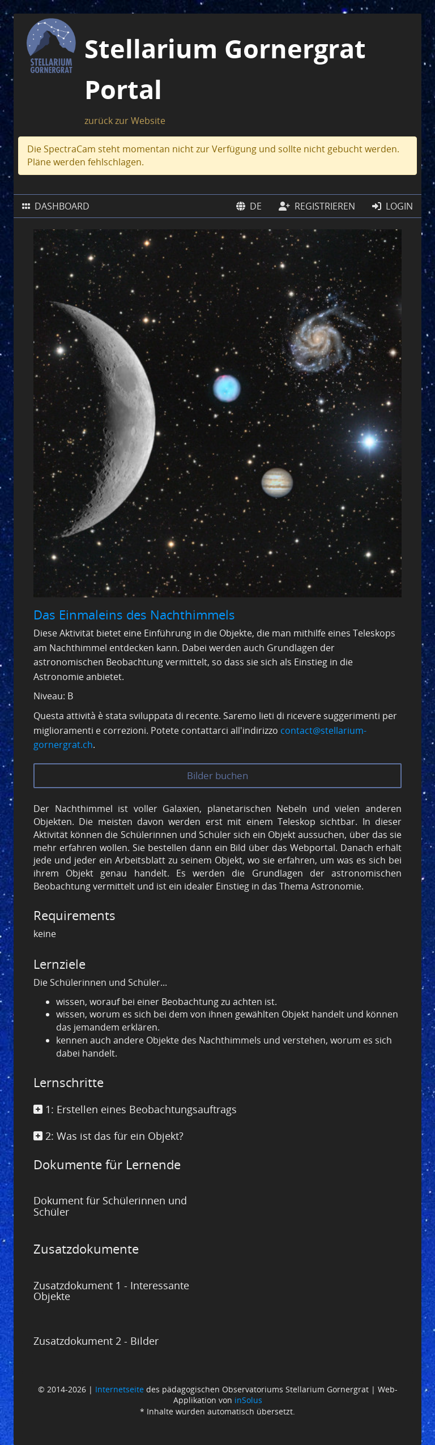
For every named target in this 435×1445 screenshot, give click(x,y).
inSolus (248, 1400)
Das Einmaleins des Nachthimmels (134, 614)
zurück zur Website (124, 120)
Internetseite (119, 1389)
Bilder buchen (217, 775)
